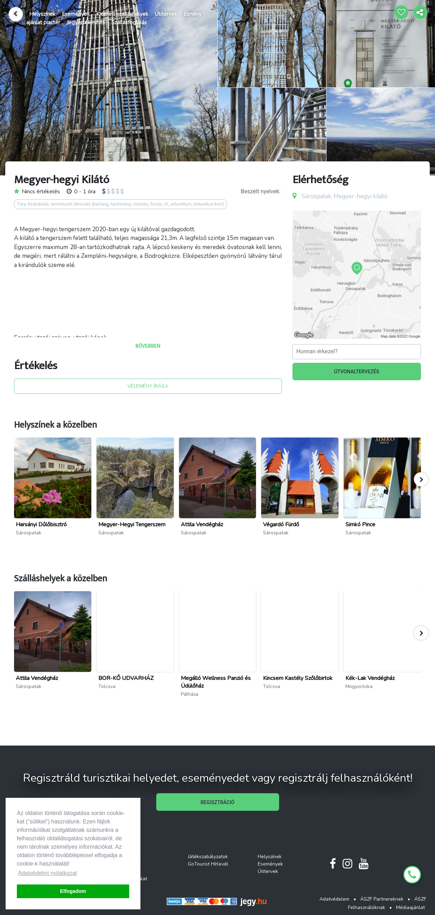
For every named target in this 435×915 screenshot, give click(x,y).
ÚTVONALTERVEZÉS (357, 371)
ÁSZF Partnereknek (381, 899)
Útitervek (166, 14)
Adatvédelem (334, 899)
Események (76, 14)
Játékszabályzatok (208, 856)
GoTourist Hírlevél (208, 864)
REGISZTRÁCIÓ (217, 802)
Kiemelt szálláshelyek (122, 14)
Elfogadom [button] (73, 891)
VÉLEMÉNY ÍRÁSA (147, 386)
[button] (421, 479)
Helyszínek (42, 14)
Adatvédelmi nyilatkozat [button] (47, 873)
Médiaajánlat (410, 907)
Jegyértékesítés (86, 22)
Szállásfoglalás (129, 22)
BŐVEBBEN (148, 346)
